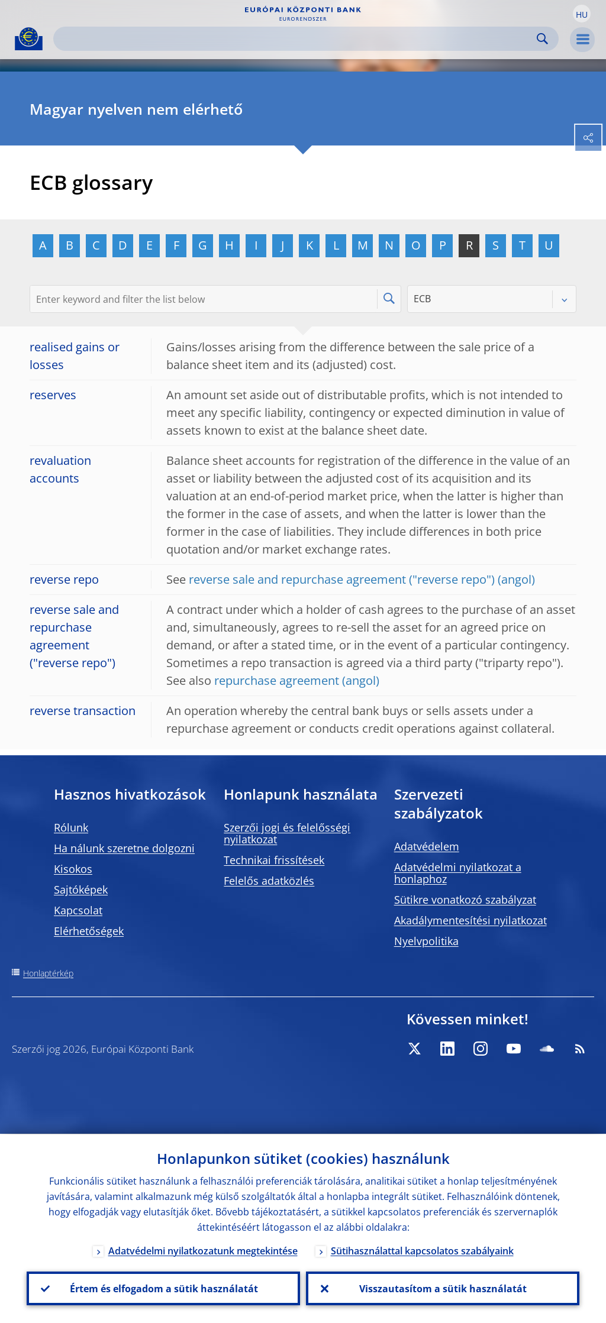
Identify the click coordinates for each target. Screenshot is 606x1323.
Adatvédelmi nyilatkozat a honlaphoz (457, 873)
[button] (582, 13)
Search (542, 38)
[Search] (296, 38)
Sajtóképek (81, 889)
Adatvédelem (426, 846)
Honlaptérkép (48, 973)
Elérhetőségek (89, 931)
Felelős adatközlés (269, 881)
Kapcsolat (78, 910)
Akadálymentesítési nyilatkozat (470, 920)
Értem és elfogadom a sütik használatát (163, 1288)
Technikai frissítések (274, 860)
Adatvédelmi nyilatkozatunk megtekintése (203, 1250)
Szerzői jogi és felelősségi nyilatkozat (287, 833)
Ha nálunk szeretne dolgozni (124, 848)
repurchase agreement (276, 680)
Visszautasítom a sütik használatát (443, 1288)
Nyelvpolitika (426, 941)
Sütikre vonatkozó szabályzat (465, 899)
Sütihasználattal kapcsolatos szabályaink (422, 1250)
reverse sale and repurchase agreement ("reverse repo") (342, 579)
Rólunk (71, 827)
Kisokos (73, 869)
